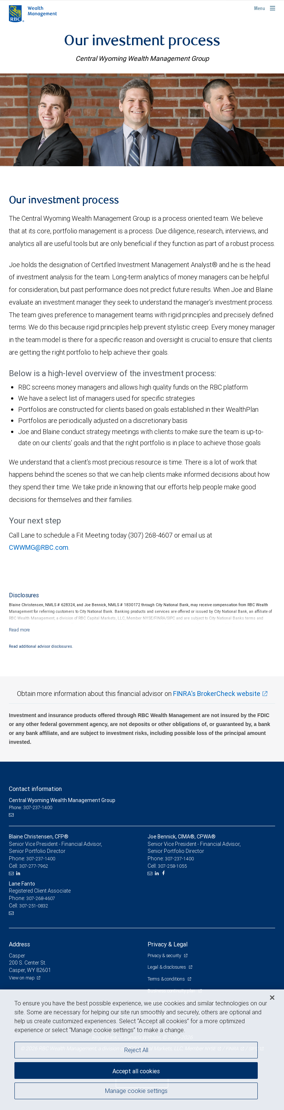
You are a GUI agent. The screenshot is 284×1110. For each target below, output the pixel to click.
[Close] (272, 997)
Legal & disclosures (167, 967)
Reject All (136, 1050)
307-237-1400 (40, 859)
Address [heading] (19, 944)
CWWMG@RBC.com (38, 547)
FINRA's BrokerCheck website (216, 693)
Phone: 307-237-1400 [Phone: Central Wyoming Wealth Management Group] (30, 807)
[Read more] (19, 630)
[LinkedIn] (19, 873)
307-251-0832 (33, 906)
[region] (142, 1049)
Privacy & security (165, 955)
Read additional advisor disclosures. (41, 646)
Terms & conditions (167, 979)
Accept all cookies (136, 1071)
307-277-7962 (33, 866)
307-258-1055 (172, 866)
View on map (22, 978)
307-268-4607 (40, 898)
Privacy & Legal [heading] (167, 944)
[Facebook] (164, 873)
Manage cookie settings (136, 1090)
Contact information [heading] (35, 788)
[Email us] (12, 815)
